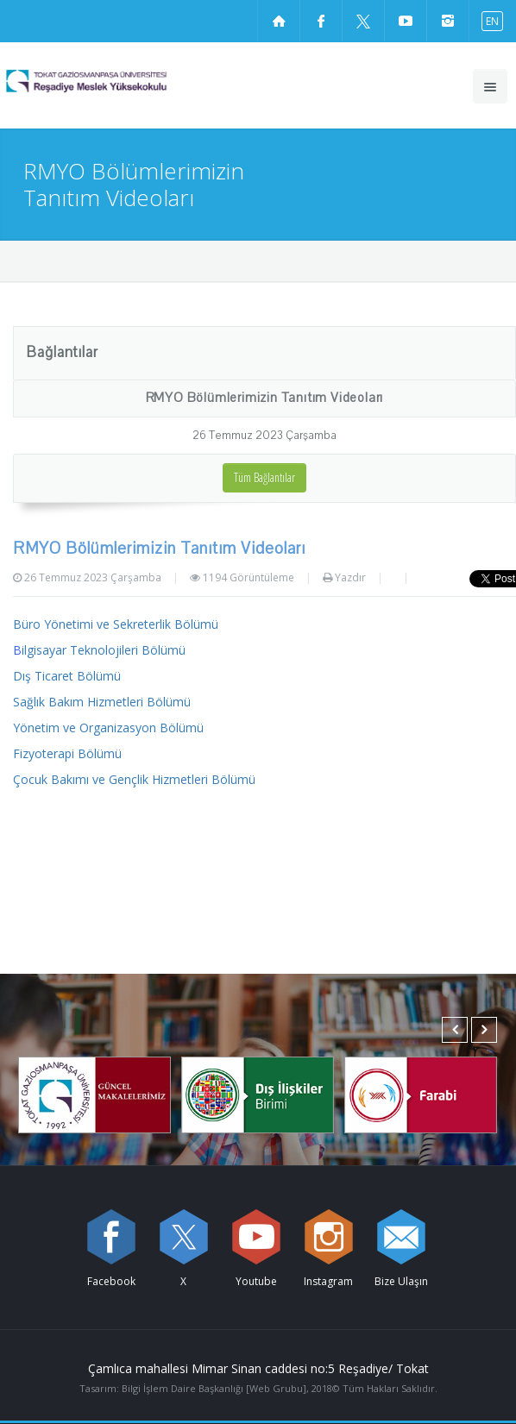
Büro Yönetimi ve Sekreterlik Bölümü (115, 624)
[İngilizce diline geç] (488, 20)
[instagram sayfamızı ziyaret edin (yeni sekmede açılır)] (448, 20)
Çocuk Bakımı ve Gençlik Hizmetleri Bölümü (134, 779)
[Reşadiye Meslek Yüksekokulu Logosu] (117, 81)
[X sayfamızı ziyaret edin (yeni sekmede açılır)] (363, 20)
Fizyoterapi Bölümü (67, 753)
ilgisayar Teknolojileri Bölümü (99, 650)
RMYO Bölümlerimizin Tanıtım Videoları (265, 397)
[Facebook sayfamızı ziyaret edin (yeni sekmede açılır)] (321, 20)
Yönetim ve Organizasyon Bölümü (108, 727)
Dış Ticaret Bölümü (67, 676)
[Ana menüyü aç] (490, 86)
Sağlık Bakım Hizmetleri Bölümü (102, 701)
